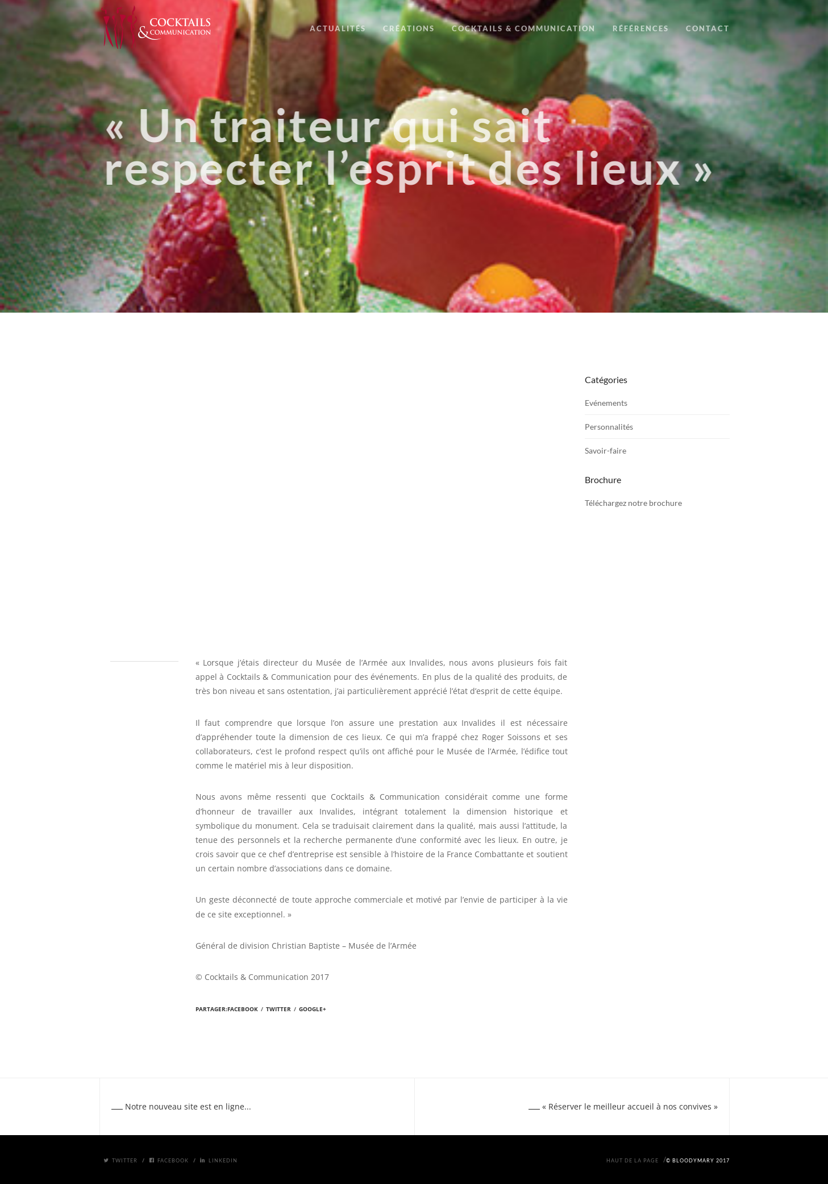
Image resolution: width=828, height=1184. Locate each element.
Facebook (242, 1009)
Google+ (312, 1009)
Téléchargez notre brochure (633, 503)
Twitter (278, 1009)
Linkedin (219, 1160)
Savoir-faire (605, 450)
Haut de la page (632, 1160)
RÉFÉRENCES (641, 28)
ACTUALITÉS (338, 28)
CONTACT (708, 28)
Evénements (606, 403)
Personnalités (609, 426)
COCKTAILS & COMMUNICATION (524, 28)
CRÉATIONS (409, 28)
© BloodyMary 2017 (698, 1160)
